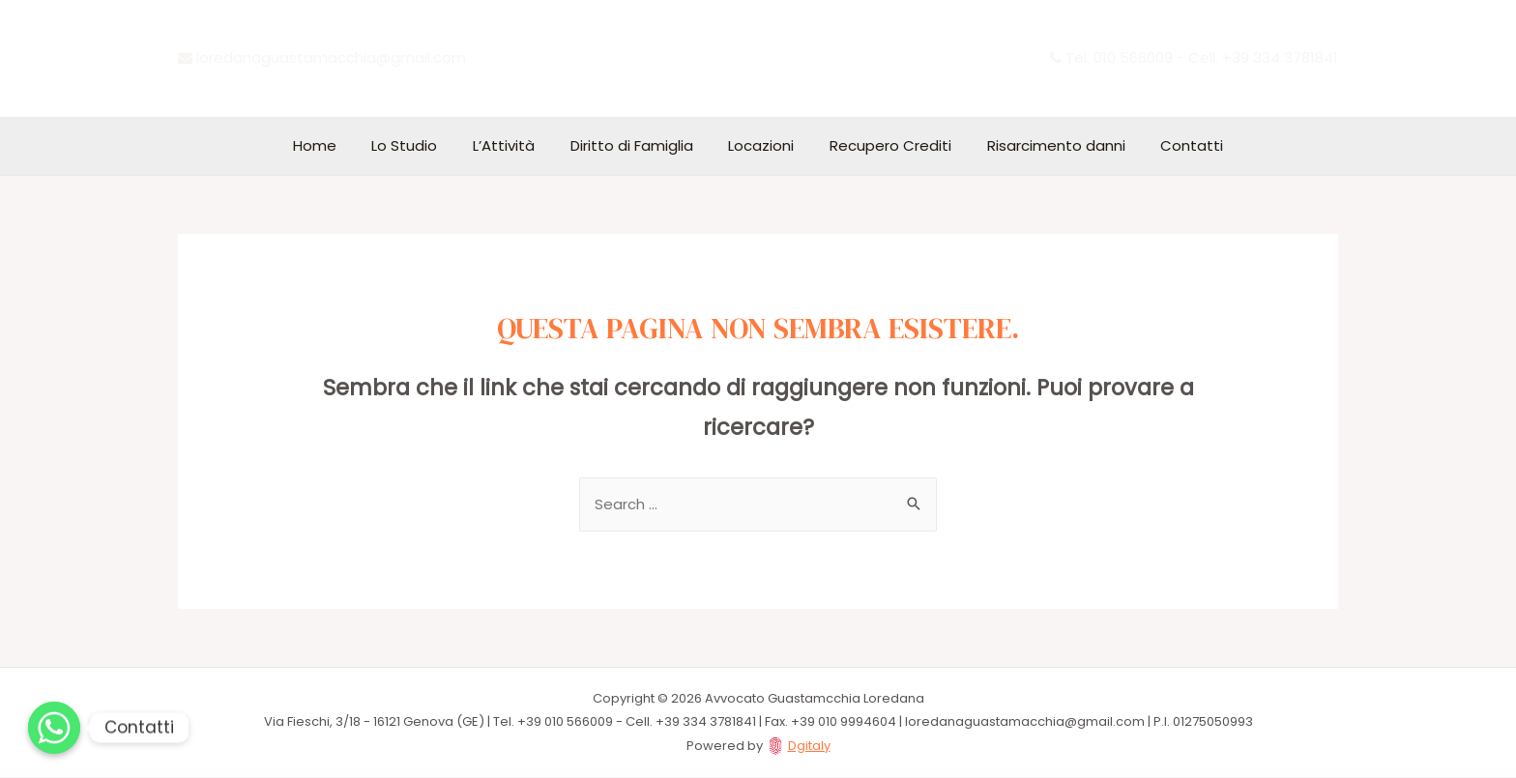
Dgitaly (809, 746)
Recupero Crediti (881, 145)
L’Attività (513, 145)
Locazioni (758, 145)
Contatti (1169, 145)
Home (337, 145)
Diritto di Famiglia (634, 145)
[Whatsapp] (54, 728)
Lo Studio (420, 145)
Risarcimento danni (1040, 145)
